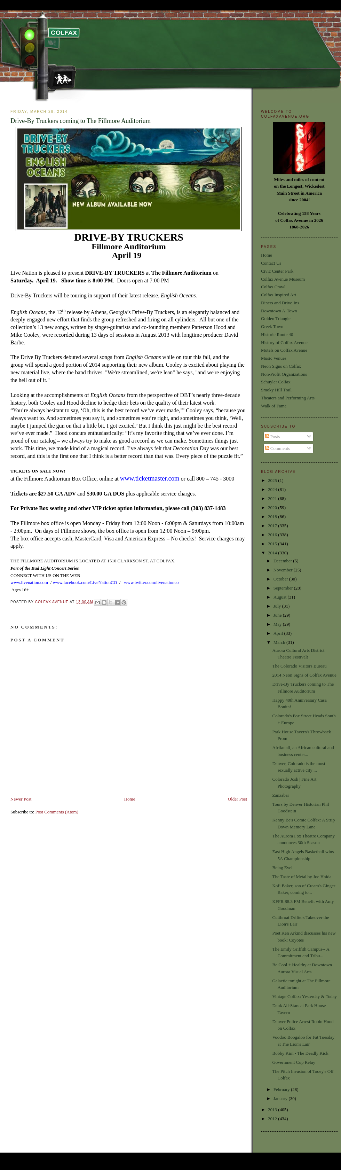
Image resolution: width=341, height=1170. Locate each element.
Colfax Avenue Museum (283, 279)
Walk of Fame (273, 405)
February (282, 1089)
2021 (273, 498)
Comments (277, 448)
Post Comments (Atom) (57, 811)
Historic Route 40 (277, 334)
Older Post (237, 799)
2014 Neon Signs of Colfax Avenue (304, 675)
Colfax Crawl (273, 286)
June (278, 615)
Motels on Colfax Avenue (284, 350)
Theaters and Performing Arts (288, 397)
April (278, 633)
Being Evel (282, 867)
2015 (273, 543)
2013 (273, 1109)
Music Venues (273, 358)
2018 (273, 516)
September (283, 588)
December (283, 560)
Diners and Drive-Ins (280, 302)
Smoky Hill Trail (276, 389)
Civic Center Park (277, 271)
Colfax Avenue (52, 602)
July (277, 606)
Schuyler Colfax (276, 381)
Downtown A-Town (279, 310)
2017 (273, 525)
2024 (273, 489)
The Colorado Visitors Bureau (299, 666)
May (278, 624)
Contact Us (271, 263)
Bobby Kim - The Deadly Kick (300, 1053)
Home (129, 799)
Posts (272, 436)
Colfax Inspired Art (278, 294)
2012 (273, 1118)
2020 (273, 507)
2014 (273, 552)
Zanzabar (280, 795)
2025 (273, 480)
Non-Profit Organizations (284, 374)
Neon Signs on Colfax (281, 366)
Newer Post (20, 799)
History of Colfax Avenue (284, 342)
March (279, 642)
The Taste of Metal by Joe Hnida (301, 876)
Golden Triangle (276, 318)
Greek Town (272, 326)
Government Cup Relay (293, 1062)
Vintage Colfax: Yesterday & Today (304, 996)
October (281, 579)
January (281, 1098)
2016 (273, 534)
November (283, 569)
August (280, 597)
